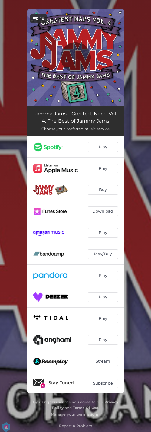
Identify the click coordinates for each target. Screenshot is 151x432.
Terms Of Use (85, 407)
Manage (58, 414)
